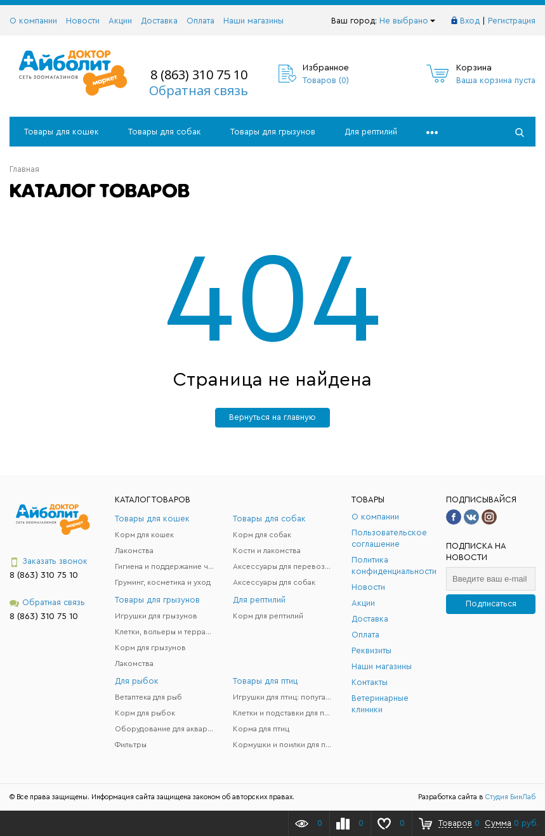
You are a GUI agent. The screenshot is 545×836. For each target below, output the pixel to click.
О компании (33, 20)
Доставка (159, 20)
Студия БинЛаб (510, 797)
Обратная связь (198, 90)
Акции (120, 20)
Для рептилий (371, 131)
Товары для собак (164, 131)
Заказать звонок (49, 561)
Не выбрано (407, 20)
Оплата (200, 20)
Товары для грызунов (272, 131)
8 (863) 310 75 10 (198, 74)
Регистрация (511, 20)
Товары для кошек (61, 131)
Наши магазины (253, 20)
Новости (83, 20)
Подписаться (491, 603)
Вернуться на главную (272, 417)
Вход (470, 20)
